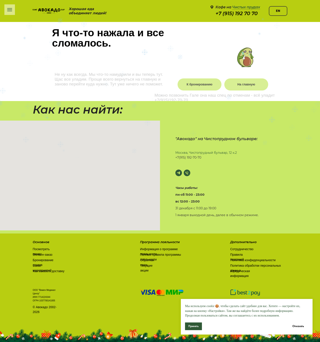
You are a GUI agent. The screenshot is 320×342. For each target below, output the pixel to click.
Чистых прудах (246, 7)
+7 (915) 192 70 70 (237, 13)
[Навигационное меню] (9, 9)
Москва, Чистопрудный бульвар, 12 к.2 (206, 153)
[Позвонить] (187, 173)
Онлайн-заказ (42, 254)
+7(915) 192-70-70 (188, 157)
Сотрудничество (241, 249)
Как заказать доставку (48, 271)
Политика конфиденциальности (253, 260)
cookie (210, 306)
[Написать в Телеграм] (178, 173)
